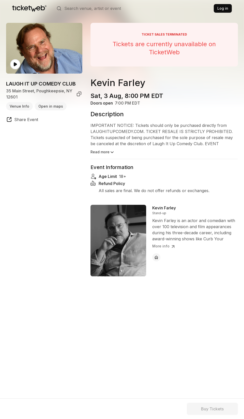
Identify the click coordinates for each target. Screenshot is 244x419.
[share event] (22, 120)
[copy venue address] (79, 94)
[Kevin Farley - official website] (156, 257)
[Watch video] (15, 64)
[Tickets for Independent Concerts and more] (29, 8)
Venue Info (19, 106)
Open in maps (50, 106)
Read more (102, 152)
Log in (222, 8)
